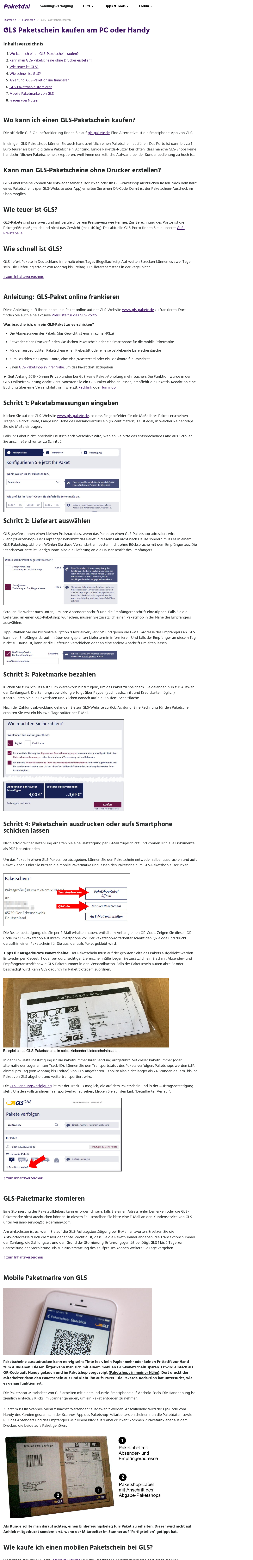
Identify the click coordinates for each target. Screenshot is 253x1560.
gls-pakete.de (99, 133)
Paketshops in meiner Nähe (134, 1372)
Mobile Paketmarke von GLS (31, 93)
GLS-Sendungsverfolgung (31, 1086)
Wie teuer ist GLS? (24, 67)
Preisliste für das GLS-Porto (74, 315)
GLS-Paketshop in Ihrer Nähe (41, 367)
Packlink (85, 387)
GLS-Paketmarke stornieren (30, 87)
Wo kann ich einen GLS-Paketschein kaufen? (44, 53)
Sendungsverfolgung (56, 6)
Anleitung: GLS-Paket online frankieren (39, 80)
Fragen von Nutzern (24, 100)
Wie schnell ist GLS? (25, 73)
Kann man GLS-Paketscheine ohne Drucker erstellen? (50, 60)
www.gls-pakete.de (138, 310)
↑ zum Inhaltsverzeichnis (23, 276)
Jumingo (109, 387)
